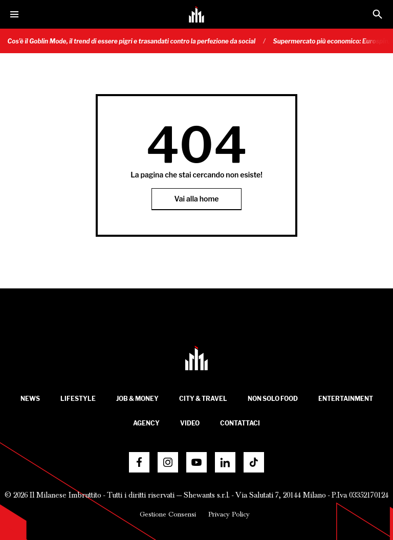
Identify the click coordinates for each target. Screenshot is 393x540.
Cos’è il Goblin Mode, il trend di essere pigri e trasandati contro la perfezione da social (136, 41)
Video (190, 423)
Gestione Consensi (168, 514)
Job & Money (137, 398)
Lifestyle (78, 398)
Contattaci (240, 423)
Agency (146, 423)
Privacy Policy (229, 514)
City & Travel (203, 398)
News (30, 398)
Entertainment (345, 398)
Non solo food (273, 398)
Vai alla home (196, 198)
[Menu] (14, 14)
